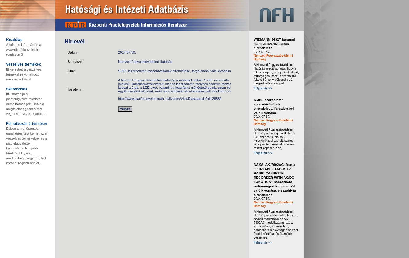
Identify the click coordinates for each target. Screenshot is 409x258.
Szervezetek (16, 89)
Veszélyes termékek (23, 64)
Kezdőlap (14, 40)
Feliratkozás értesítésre (26, 123)
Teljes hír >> (263, 88)
